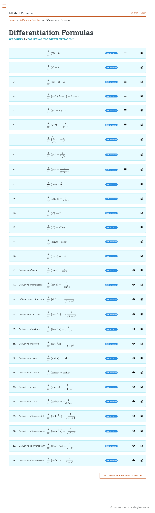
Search (134, 12)
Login (143, 12)
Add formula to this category (122, 476)
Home (12, 20)
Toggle (6, 6)
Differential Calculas (30, 20)
